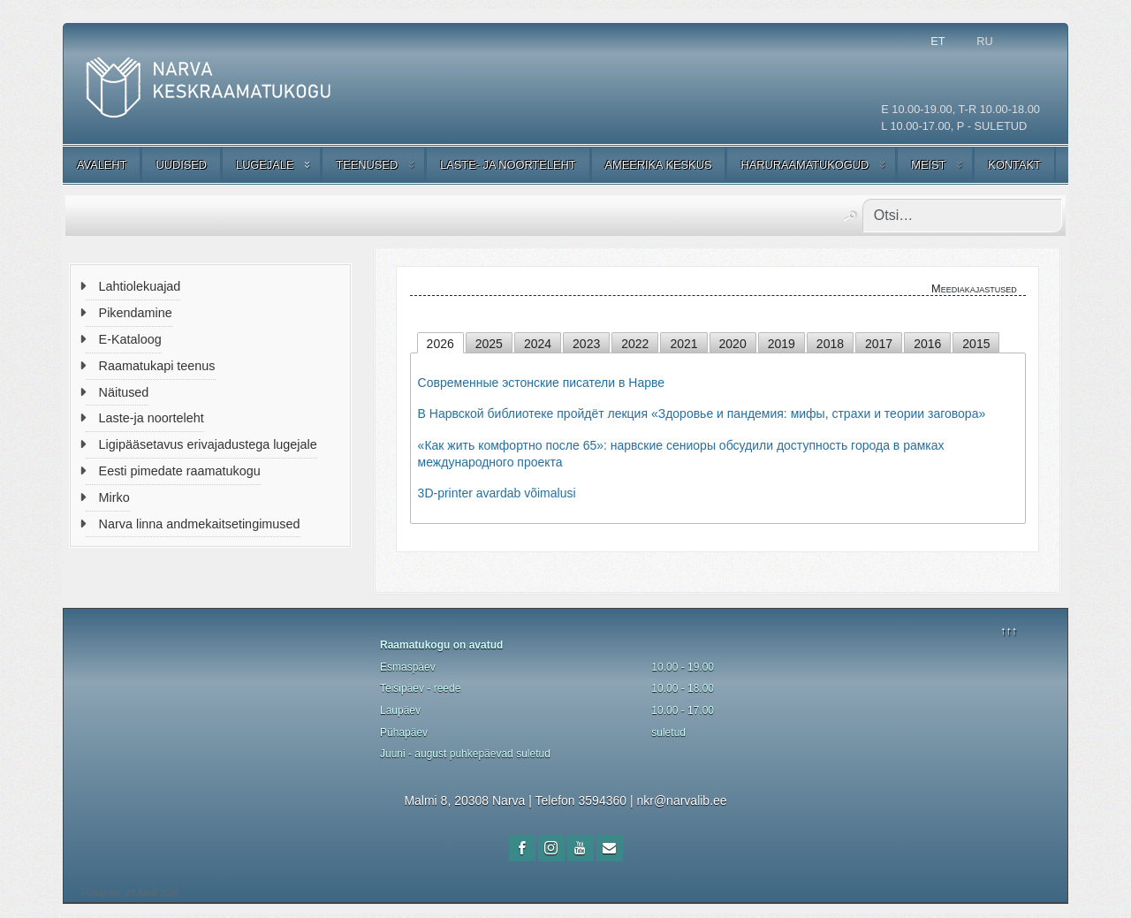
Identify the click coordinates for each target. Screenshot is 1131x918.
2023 (586, 344)
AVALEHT (101, 164)
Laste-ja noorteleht (151, 418)
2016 (927, 344)
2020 (733, 344)
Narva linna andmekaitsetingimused (199, 524)
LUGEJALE (264, 164)
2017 (878, 344)
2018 (830, 344)
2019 (781, 344)
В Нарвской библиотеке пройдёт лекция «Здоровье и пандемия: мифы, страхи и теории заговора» (702, 413)
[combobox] (962, 215)
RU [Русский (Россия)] (984, 41)
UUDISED (181, 164)
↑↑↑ (1008, 630)
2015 (976, 344)
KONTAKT (1014, 164)
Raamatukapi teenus (157, 366)
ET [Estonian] (937, 41)
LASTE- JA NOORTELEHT (507, 164)
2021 (683, 344)
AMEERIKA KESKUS (658, 164)
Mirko (114, 497)
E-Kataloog (130, 339)
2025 (489, 344)
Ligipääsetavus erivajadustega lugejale (208, 444)
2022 (635, 344)
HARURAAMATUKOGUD (804, 164)
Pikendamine (135, 313)
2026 (440, 344)
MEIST (928, 164)
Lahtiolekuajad (140, 286)
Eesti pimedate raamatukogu (180, 471)
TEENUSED (367, 164)
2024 (537, 344)
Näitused (124, 392)
